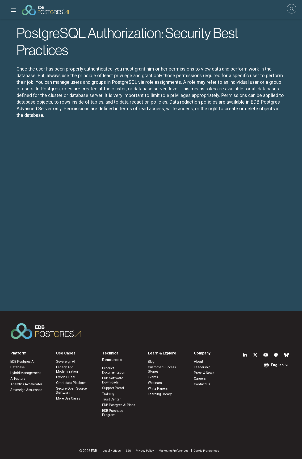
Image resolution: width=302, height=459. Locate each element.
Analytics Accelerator (26, 384)
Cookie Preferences (206, 450)
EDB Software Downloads (112, 380)
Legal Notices (112, 450)
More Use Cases (68, 398)
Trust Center (111, 399)
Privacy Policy (145, 450)
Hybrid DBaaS (66, 377)
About (198, 361)
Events (153, 377)
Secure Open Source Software (71, 391)
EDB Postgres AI (22, 361)
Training (108, 394)
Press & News (204, 373)
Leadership (202, 367)
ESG (128, 450)
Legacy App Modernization (67, 369)
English (277, 365)
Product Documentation (113, 370)
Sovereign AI (65, 361)
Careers (200, 378)
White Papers (158, 388)
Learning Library (160, 394)
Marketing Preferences (174, 450)
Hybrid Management (25, 373)
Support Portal (113, 388)
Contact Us (202, 384)
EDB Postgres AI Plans (118, 405)
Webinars (155, 383)
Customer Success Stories (162, 369)
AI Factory (17, 378)
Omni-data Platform (71, 383)
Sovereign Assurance (26, 390)
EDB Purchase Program (112, 413)
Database (17, 367)
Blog (151, 361)
